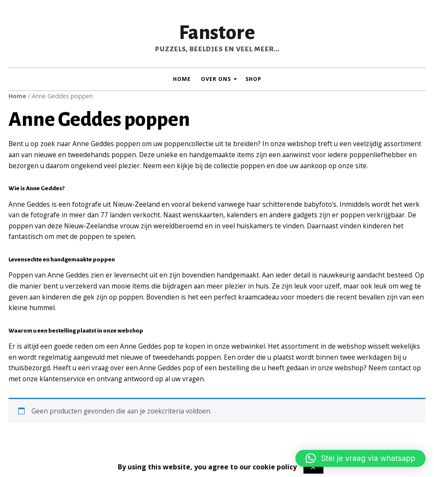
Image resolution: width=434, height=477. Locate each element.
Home (182, 79)
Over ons (216, 79)
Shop (253, 79)
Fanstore (217, 32)
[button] (360, 458)
